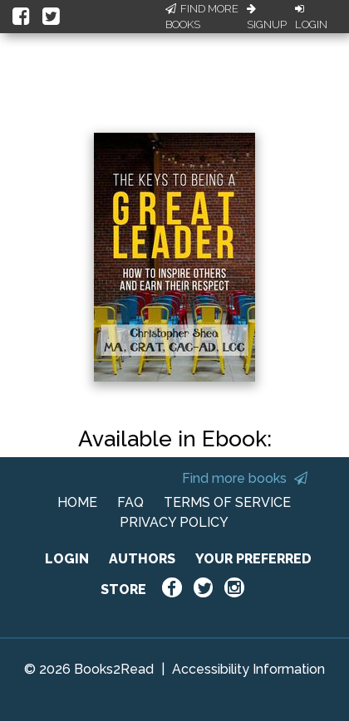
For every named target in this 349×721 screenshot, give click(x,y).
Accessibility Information (248, 669)
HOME (77, 502)
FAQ (130, 502)
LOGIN (67, 559)
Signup (267, 17)
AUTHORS (142, 559)
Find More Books (201, 17)
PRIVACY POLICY (174, 522)
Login (311, 17)
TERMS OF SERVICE (227, 502)
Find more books (244, 478)
